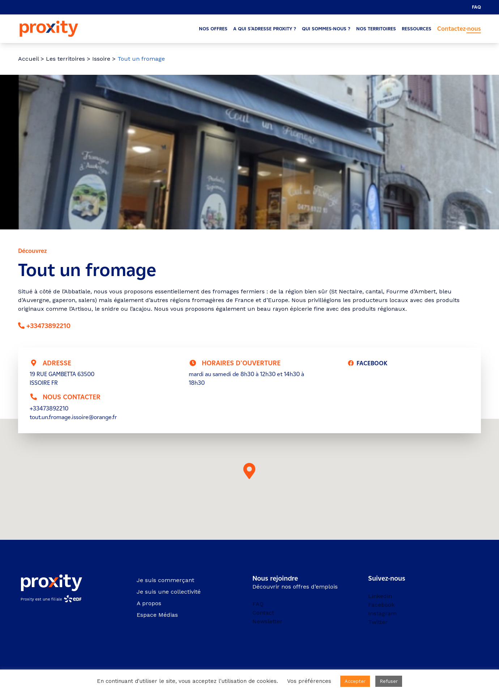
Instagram (382, 613)
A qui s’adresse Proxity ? (264, 28)
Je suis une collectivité (169, 591)
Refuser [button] (389, 681)
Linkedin (380, 596)
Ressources (416, 28)
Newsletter (267, 621)
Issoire (101, 58)
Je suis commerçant (165, 580)
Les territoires (65, 58)
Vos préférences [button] (309, 681)
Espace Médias (157, 614)
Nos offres (213, 28)
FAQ (476, 7)
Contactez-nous (459, 28)
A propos (149, 603)
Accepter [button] (355, 681)
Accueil (28, 58)
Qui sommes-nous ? (326, 28)
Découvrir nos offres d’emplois (295, 586)
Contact (263, 612)
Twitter (378, 622)
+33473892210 (48, 326)
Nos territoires (376, 28)
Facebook (381, 604)
